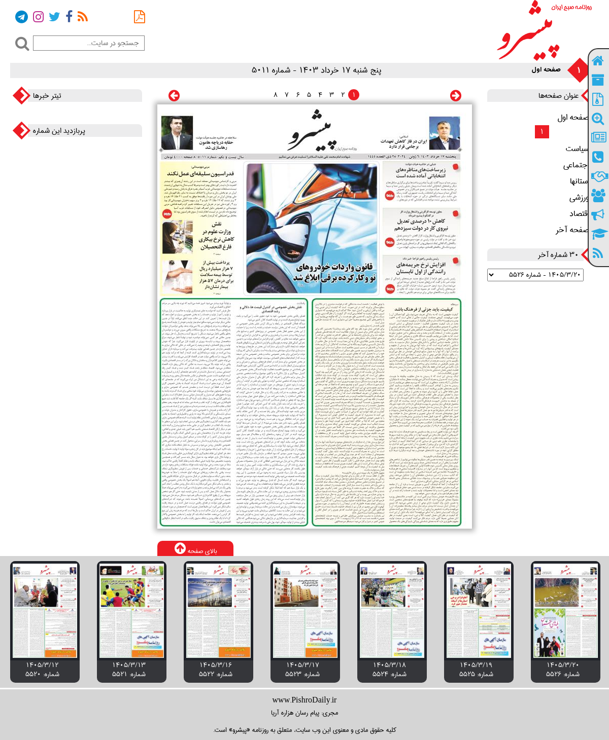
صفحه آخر (576, 230)
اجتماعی (579, 165)
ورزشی (582, 197)
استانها (583, 181)
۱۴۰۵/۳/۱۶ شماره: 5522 (215, 669)
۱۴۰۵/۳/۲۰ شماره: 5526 (563, 669)
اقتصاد (582, 213)
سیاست (581, 149)
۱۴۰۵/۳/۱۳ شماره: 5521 (129, 669)
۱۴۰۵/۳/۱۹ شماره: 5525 (476, 669)
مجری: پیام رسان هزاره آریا (304, 713)
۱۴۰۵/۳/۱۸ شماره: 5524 (390, 669)
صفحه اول (576, 117)
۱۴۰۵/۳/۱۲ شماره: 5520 (42, 669)
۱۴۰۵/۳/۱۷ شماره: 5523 (302, 669)
